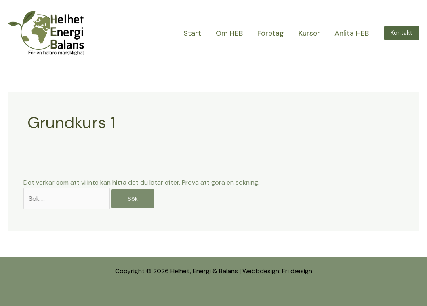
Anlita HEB (351, 33)
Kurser (309, 33)
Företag (270, 33)
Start (192, 33)
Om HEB (229, 33)
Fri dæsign (297, 271)
